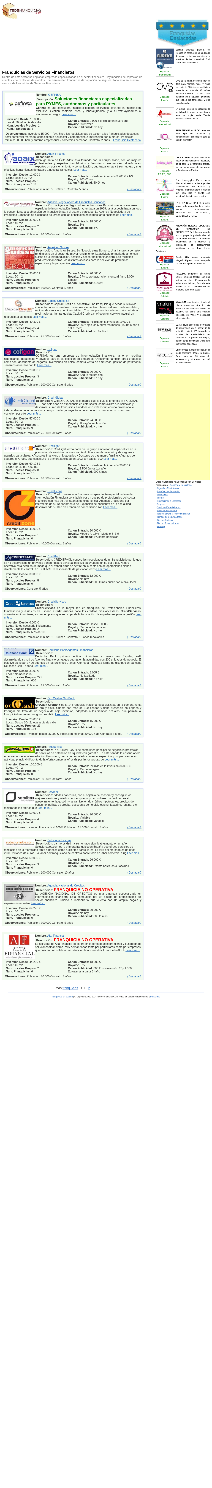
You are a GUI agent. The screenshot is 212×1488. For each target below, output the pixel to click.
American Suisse (58, 247)
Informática (162, 494)
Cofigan (52, 349)
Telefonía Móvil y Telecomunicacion (173, 514)
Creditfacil (53, 556)
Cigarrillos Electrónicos (168, 488)
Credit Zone (54, 491)
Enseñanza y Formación (168, 491)
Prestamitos (54, 746)
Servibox (52, 791)
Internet (160, 498)
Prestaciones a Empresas (169, 501)
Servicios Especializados (168, 507)
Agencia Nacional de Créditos (66, 885)
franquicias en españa (62, 996)
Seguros (161, 504)
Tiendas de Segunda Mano (170, 517)
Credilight (53, 445)
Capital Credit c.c (58, 300)
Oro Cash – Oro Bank (61, 698)
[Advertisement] (82, 43)
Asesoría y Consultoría (181, 485)
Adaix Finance (56, 153)
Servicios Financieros (167, 510)
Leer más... (69, 114)
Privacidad (155, 996)
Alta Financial (55, 935)
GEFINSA (54, 94)
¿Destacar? (134, 189)
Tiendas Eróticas (165, 520)
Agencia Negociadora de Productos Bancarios (76, 202)
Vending (161, 526)
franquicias (70, 988)
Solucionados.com (59, 840)
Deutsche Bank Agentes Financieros (70, 649)
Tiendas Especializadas (168, 523)
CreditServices (56, 601)
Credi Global (55, 397)
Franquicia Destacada (127, 140)
